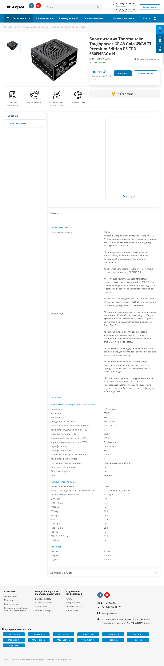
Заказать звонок (150, 7)
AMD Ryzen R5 (63, 640)
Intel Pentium (38, 634)
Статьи (69, 598)
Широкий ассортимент (12, 103)
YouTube (38, 5)
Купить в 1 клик (145, 73)
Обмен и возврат (44, 610)
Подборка (113, 640)
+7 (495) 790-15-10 (125, 3)
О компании (10, 596)
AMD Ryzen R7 (88, 640)
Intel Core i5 (113, 634)
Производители (74, 606)
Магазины (9, 600)
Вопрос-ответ (73, 602)
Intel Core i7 (138, 634)
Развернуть (129, 196)
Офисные (13, 645)
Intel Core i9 (13, 640)
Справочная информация (74, 592)
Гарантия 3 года (78, 102)
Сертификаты (11, 604)
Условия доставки (44, 602)
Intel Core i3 (88, 634)
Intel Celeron (14, 634)
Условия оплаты (43, 598)
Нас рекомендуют (34, 102)
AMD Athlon (63, 634)
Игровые (138, 640)
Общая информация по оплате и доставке (47, 592)
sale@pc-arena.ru (110, 613)
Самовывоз (41, 606)
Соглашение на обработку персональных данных (17, 609)
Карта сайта (72, 610)
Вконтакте (31, 5)
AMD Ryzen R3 (38, 640)
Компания (10, 591)
